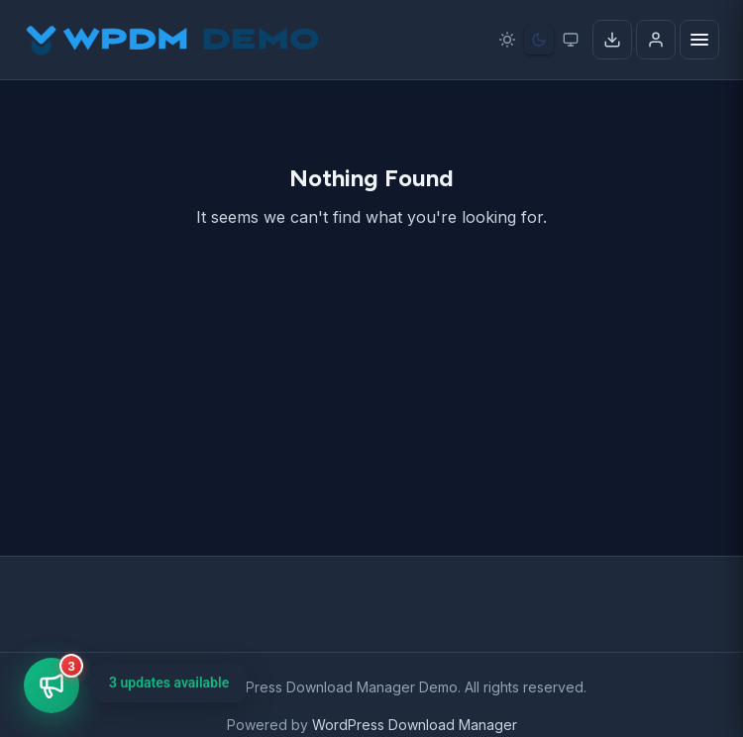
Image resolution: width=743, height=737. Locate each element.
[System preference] (570, 39)
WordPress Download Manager (414, 724)
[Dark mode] (539, 39)
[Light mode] (507, 39)
